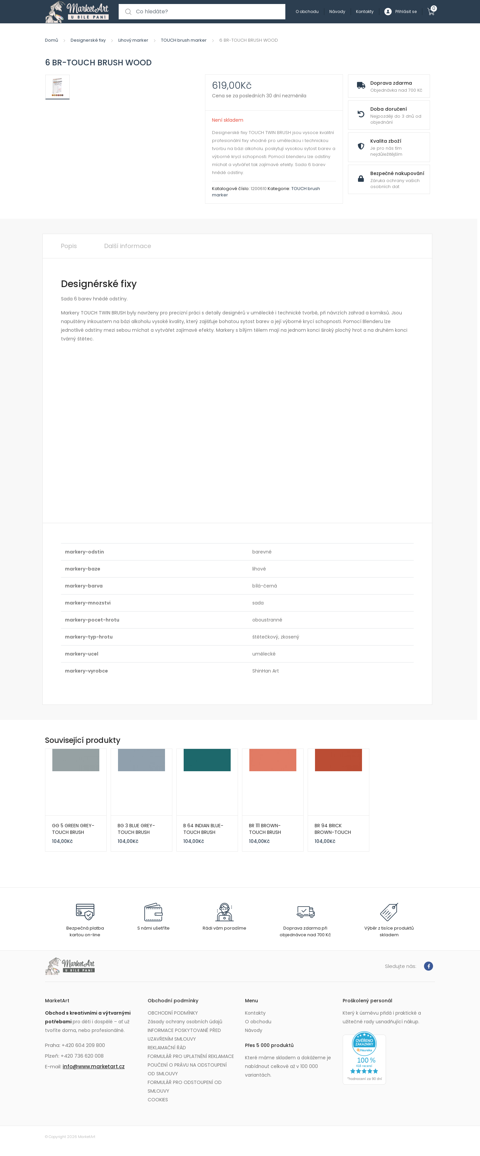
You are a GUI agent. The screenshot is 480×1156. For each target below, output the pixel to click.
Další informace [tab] (127, 246)
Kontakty (365, 11)
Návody (337, 11)
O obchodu (307, 11)
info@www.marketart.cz (94, 1066)
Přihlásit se (400, 11)
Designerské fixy (88, 40)
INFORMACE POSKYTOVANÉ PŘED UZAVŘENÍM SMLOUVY (184, 1034)
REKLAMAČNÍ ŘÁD (167, 1047)
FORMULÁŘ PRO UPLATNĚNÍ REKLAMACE (191, 1056)
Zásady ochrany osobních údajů (185, 1021)
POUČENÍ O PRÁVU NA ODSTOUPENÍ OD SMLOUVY (187, 1069)
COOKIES (158, 1099)
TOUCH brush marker (184, 40)
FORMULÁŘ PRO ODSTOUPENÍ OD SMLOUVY (185, 1086)
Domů (51, 40)
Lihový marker (133, 40)
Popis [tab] (69, 246)
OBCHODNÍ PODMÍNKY (173, 1013)
